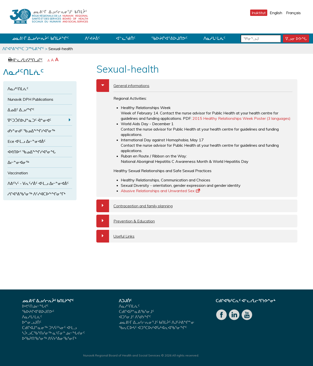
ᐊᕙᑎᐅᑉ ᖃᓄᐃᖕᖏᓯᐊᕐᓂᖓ (32, 151)
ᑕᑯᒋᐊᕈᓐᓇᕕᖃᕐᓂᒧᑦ (136, 311)
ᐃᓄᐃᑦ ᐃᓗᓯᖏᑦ (21, 109)
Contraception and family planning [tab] (134, 206)
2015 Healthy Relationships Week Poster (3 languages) (241, 118)
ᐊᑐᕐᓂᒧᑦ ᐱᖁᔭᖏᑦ (135, 316)
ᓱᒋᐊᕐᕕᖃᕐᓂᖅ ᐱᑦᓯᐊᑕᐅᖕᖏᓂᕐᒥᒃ (37, 193)
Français (293, 12)
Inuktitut (259, 12)
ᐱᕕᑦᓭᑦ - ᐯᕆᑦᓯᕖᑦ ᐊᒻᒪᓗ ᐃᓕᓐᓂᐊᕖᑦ (38, 183)
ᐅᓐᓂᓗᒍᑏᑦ (31, 322)
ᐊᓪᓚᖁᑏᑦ (125, 38)
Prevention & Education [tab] (125, 221)
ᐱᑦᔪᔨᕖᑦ (92, 38)
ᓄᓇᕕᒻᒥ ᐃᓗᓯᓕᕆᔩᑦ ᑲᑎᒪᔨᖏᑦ (40, 38)
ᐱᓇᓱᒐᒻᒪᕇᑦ (214, 38)
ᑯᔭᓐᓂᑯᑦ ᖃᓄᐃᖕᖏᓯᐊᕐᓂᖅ (31, 130)
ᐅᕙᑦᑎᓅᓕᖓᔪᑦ (35, 306)
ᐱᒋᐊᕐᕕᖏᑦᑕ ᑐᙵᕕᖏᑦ (23, 48)
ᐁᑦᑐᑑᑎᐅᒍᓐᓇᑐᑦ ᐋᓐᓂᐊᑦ (29, 120)
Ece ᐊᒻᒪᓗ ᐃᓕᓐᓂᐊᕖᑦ (26, 141)
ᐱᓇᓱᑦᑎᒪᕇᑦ (18, 88)
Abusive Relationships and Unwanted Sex (160, 190)
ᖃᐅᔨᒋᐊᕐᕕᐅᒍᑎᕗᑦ (169, 38)
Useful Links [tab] (115, 236)
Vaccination (18, 172)
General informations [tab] (122, 85)
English (276, 12)
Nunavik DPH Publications (30, 99)
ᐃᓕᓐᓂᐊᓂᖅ (18, 162)
